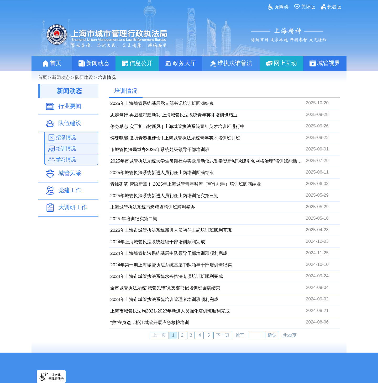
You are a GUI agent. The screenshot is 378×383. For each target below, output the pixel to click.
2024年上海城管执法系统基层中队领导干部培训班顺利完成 (168, 253)
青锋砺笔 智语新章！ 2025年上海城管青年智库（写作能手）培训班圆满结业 (185, 184)
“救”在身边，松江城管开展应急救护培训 (149, 322)
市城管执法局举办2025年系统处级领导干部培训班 (159, 149)
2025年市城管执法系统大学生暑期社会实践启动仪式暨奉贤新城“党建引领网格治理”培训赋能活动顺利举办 (214, 161)
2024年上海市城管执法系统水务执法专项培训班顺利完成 (166, 276)
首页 (42, 77)
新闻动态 (61, 77)
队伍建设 (84, 77)
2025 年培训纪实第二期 (133, 218)
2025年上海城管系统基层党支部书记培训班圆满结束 (162, 103)
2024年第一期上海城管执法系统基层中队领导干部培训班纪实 (171, 264)
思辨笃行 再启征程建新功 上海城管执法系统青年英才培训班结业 (174, 114)
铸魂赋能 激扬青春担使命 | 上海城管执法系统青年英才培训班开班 (175, 138)
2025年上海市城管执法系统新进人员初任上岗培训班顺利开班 (171, 230)
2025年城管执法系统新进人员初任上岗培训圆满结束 (162, 172)
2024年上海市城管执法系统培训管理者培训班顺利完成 (164, 299)
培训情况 (107, 77)
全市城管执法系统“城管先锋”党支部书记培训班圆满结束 (165, 287)
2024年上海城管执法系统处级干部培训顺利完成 (157, 241)
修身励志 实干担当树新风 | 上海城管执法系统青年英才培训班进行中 (177, 126)
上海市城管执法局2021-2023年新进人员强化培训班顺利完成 (170, 311)
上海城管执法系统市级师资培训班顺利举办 (152, 207)
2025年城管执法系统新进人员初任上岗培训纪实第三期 (164, 195)
